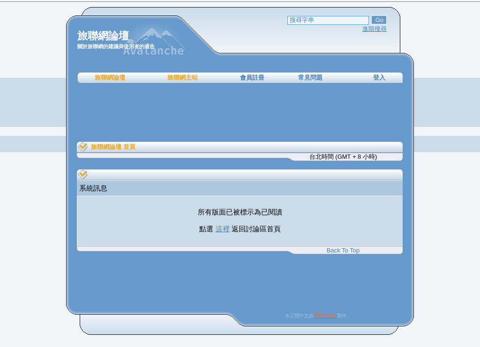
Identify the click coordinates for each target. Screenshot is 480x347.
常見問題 (310, 77)
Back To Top (343, 250)
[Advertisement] (240, 112)
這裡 (223, 229)
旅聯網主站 (182, 77)
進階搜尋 (374, 28)
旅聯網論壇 (110, 77)
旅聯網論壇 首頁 (113, 146)
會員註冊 (252, 77)
